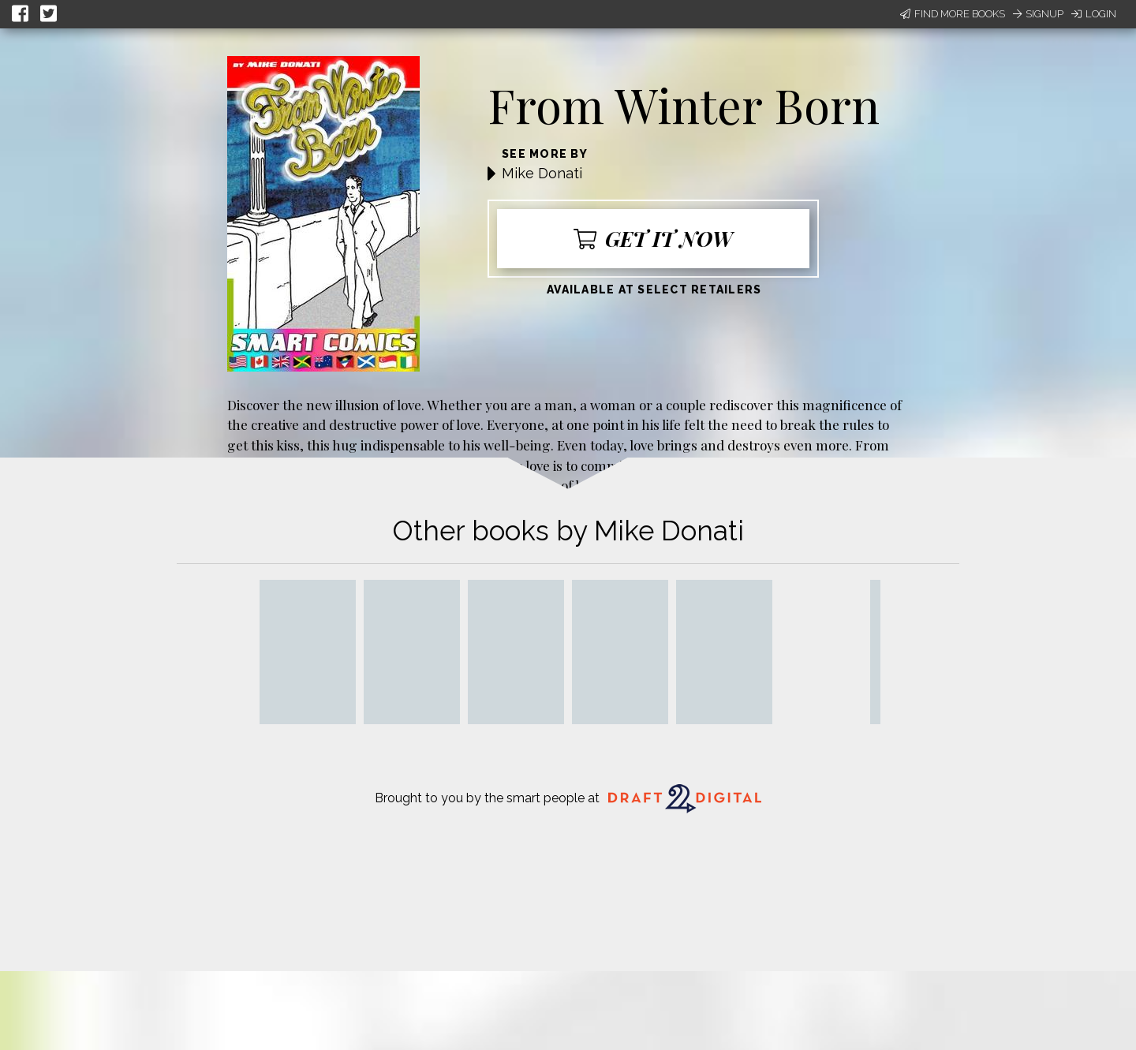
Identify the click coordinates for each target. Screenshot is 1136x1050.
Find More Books (952, 14)
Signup (1038, 14)
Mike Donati (542, 173)
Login (1093, 14)
